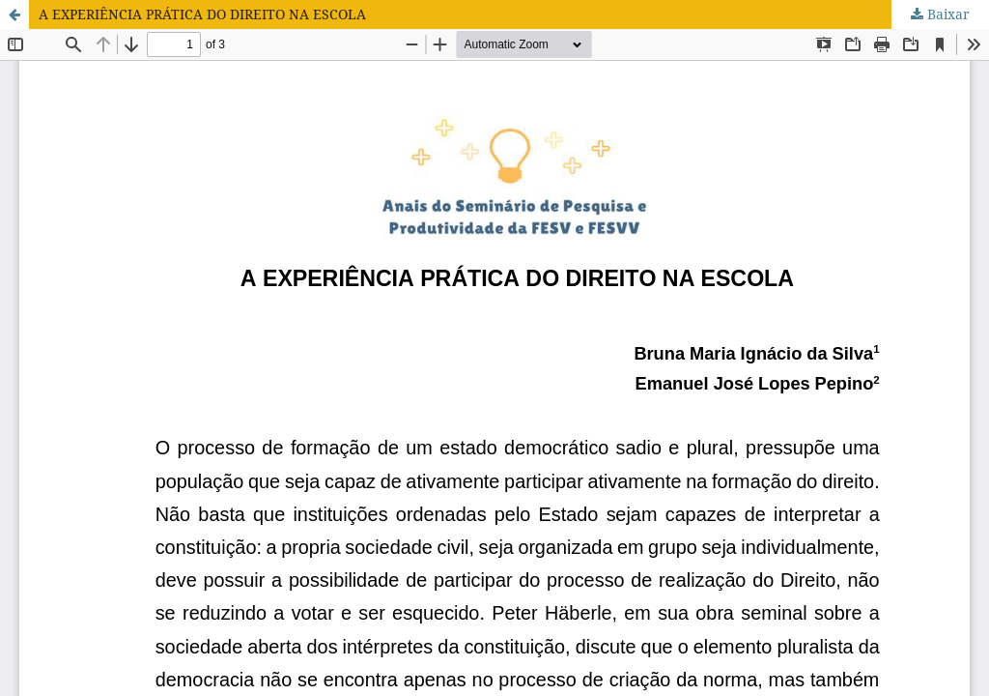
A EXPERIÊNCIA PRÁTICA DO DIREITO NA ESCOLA (202, 14)
